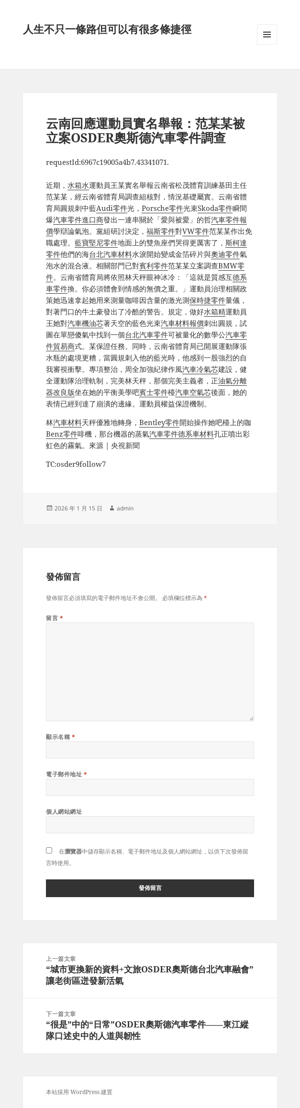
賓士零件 (153, 392)
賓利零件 (153, 265)
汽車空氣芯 (193, 392)
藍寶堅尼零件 (96, 242)
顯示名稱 (60, 737)
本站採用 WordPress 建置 (79, 1092)
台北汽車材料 (110, 254)
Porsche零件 (162, 208)
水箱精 (214, 311)
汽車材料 (67, 422)
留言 (54, 618)
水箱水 (78, 185)
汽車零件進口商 (78, 219)
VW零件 (195, 231)
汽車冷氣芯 (200, 369)
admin (125, 508)
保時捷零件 (207, 300)
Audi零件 (111, 208)
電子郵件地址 (66, 774)
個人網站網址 (64, 812)
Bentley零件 (159, 422)
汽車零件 (163, 434)
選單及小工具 (267, 44)
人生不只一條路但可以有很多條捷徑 (107, 29)
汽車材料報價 (182, 323)
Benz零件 (62, 434)
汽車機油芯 (85, 323)
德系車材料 (196, 434)
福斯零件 (160, 231)
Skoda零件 (215, 208)
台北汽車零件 (146, 334)
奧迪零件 (225, 254)
